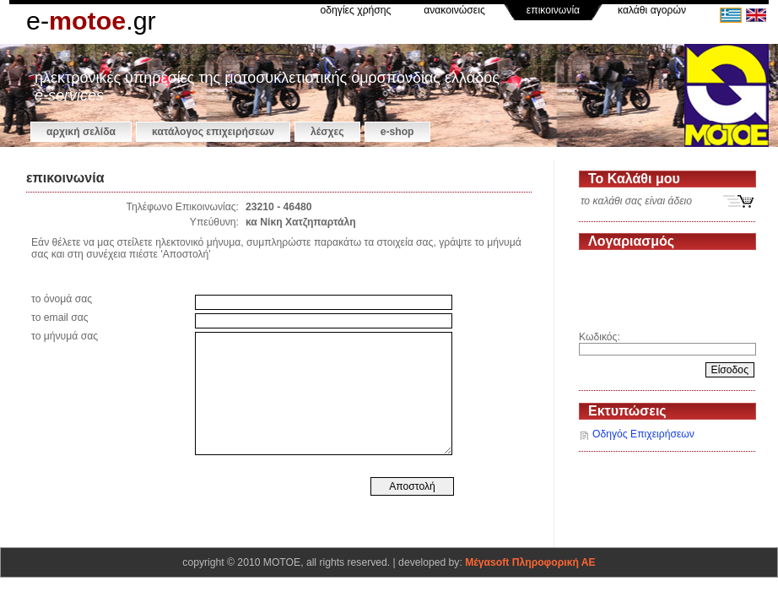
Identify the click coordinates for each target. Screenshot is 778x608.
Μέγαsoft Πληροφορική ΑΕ (530, 562)
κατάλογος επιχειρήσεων (213, 132)
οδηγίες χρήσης (356, 10)
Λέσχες (327, 132)
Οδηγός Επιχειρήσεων (643, 434)
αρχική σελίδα (81, 132)
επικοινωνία (553, 10)
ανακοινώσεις (454, 10)
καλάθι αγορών (652, 10)
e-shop (397, 132)
